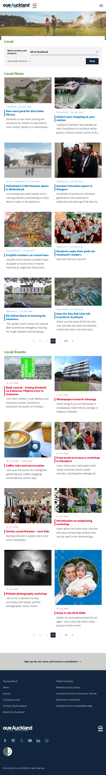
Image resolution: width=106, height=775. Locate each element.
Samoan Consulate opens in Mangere (74, 187)
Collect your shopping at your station (75, 118)
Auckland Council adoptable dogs (74, 705)
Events (6, 693)
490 (53, 341)
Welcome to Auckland (68, 699)
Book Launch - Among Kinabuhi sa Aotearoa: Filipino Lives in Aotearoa (26, 391)
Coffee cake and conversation (25, 465)
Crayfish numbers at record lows (27, 255)
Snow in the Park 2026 (70, 613)
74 (66, 635)
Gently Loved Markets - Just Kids (27, 531)
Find (92, 61)
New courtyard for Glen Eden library (25, 113)
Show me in (17, 52)
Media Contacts (64, 681)
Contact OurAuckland (14, 705)
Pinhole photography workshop (26, 593)
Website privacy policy (68, 687)
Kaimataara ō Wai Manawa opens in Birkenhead (27, 187)
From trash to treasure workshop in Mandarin (78, 459)
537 (66, 341)
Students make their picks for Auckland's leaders (75, 253)
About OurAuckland (13, 712)
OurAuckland (10, 681)
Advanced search (19, 61)
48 (53, 635)
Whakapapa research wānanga (76, 399)
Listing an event (11, 699)
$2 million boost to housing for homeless (26, 317)
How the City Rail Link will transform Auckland (73, 315)
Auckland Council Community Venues (76, 693)
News (6, 687)
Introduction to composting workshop (74, 522)
